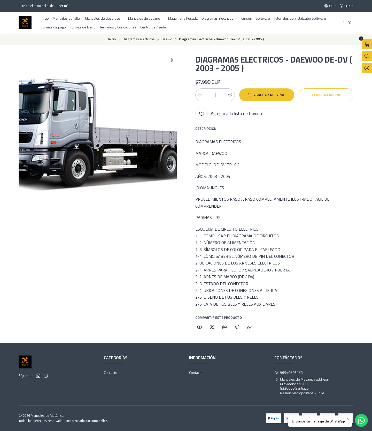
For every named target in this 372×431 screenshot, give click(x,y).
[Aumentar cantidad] (230, 95)
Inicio (112, 39)
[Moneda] (346, 6)
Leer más (63, 5)
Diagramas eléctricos (139, 39)
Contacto (110, 372)
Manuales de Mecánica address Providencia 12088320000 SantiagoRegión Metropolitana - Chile (301, 386)
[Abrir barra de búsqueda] (367, 56)
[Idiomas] (330, 6)
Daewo (166, 39)
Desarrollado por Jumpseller (86, 420)
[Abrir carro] (367, 44)
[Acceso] (367, 68)
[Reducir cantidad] (200, 95)
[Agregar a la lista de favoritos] (230, 114)
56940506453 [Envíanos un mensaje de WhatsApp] (288, 372)
